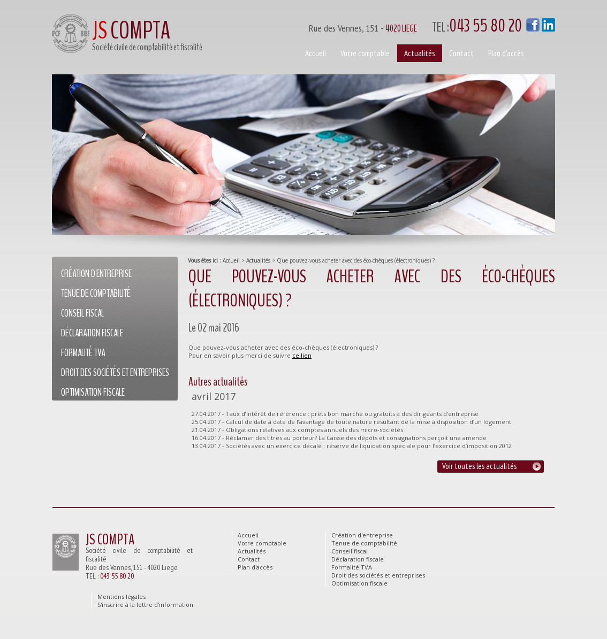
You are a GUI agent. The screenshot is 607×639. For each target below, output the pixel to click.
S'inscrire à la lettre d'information (145, 604)
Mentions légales (121, 596)
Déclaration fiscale (92, 333)
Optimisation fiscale (93, 392)
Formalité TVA (83, 353)
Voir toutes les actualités (479, 466)
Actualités (258, 260)
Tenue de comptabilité (96, 294)
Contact (461, 53)
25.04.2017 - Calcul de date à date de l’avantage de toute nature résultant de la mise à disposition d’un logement (351, 422)
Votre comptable (365, 53)
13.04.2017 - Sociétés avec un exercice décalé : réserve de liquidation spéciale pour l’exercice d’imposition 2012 (352, 446)
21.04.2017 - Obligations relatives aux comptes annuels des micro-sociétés (297, 430)
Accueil (231, 260)
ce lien (302, 355)
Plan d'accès (505, 53)
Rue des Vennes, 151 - (422, 26)
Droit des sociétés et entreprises (115, 373)
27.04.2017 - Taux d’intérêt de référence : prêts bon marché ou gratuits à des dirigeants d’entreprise (335, 414)
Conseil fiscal (82, 313)
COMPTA (131, 30)
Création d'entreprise (96, 274)
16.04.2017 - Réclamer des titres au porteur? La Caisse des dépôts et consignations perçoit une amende (339, 438)
